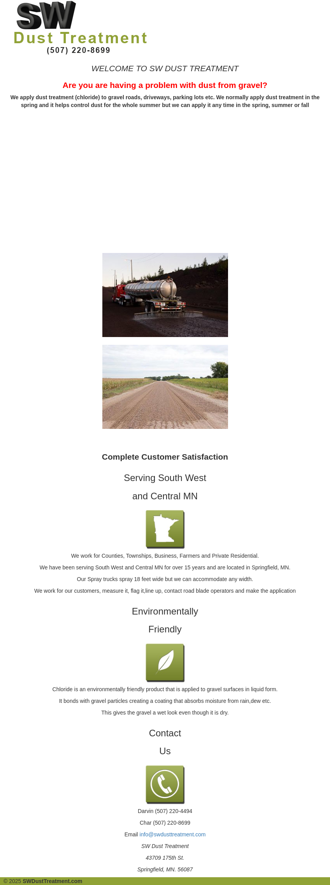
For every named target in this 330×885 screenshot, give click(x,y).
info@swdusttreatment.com (173, 834)
